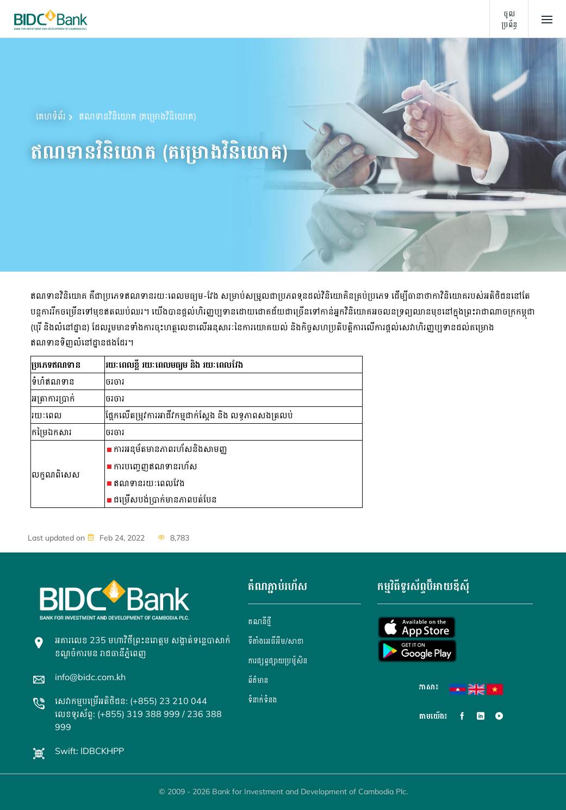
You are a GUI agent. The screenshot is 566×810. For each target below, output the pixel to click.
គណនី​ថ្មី (259, 621)
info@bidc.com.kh (90, 676)
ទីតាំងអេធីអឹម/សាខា (275, 641)
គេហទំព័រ (51, 116)
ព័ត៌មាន (258, 680)
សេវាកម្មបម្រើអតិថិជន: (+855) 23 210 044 (131, 700)
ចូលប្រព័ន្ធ (509, 19)
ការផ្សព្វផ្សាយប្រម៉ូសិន (277, 660)
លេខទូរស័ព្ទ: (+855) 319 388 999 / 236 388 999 (138, 720)
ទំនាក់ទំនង (262, 700)
